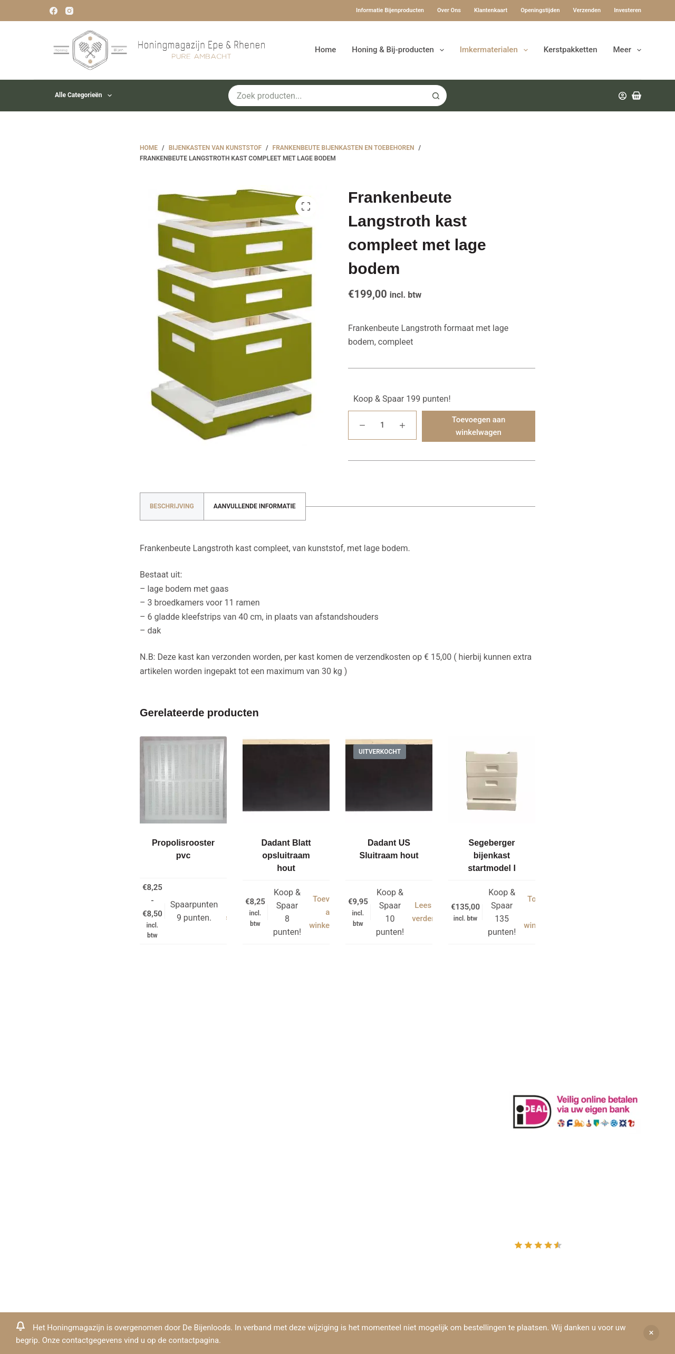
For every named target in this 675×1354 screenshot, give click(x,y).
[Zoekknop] (436, 95)
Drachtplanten (218, 1070)
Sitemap (208, 1196)
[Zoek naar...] (327, 95)
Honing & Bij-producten (400, 50)
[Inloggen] (622, 96)
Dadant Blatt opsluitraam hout (286, 855)
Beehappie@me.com (72, 1181)
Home (325, 49)
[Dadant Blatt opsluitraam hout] (286, 779)
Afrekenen (370, 1112)
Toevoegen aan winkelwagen (479, 426)
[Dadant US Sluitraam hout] (388, 779)
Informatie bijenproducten (390, 10)
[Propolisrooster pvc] (183, 779)
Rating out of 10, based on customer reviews (574, 1252)
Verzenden (587, 10)
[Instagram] (69, 11)
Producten (370, 1057)
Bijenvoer (209, 1154)
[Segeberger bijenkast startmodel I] (491, 779)
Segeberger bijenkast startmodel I (492, 855)
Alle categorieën (85, 95)
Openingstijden (540, 10)
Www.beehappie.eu (70, 1167)
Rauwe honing (218, 1168)
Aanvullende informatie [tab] (255, 506)
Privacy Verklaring (225, 1112)
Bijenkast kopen (222, 1140)
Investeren (627, 10)
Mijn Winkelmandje (386, 1098)
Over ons (449, 10)
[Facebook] (53, 11)
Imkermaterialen (496, 50)
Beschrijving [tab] (172, 506)
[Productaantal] (382, 425)
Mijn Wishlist (375, 1085)
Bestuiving (212, 1098)
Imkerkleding (216, 1182)
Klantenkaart (490, 10)
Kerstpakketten (570, 49)
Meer (627, 50)
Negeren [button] (651, 1333)
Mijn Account (375, 1070)
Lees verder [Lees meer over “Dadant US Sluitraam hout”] (423, 912)
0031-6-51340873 (67, 1153)
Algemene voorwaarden (236, 1126)
